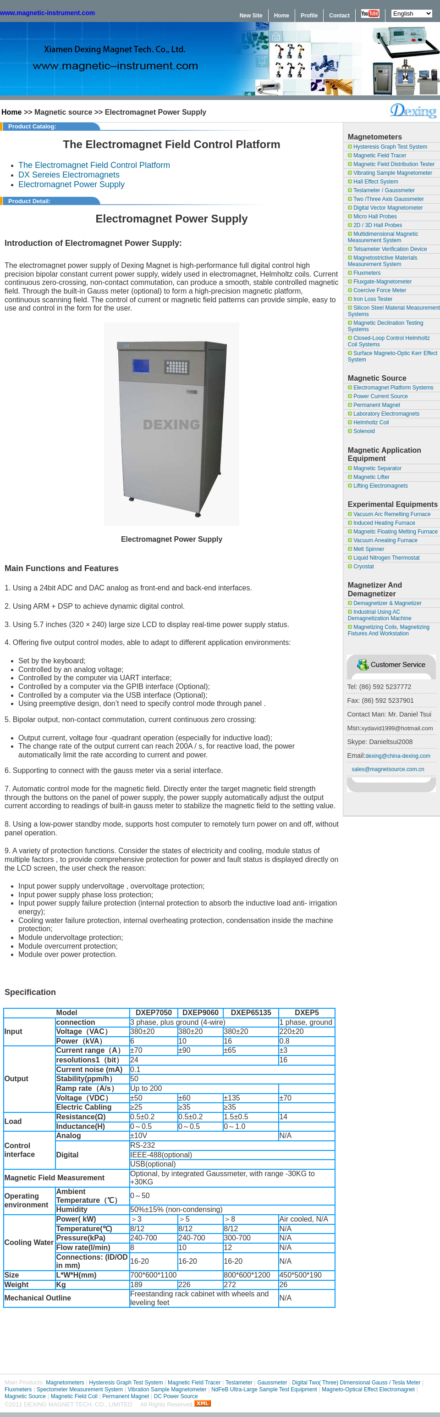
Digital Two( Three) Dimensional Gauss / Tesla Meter (356, 1382)
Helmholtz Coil (368, 422)
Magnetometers (65, 1382)
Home (281, 15)
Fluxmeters (364, 273)
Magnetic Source (25, 1396)
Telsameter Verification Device (387, 249)
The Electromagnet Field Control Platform (94, 165)
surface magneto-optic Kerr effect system (393, 356)
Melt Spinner (366, 549)
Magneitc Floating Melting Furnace (393, 531)
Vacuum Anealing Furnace (383, 540)
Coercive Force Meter (377, 290)
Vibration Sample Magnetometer (167, 1389)
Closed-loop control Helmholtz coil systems (389, 341)
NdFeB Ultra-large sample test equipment (264, 1389)
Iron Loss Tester (370, 299)
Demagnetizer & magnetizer (385, 603)
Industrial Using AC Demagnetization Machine (380, 615)
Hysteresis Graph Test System (388, 147)
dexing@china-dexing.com (397, 756)
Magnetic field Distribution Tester (391, 164)
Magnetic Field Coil (74, 1396)
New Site (251, 15)
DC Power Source (176, 1396)
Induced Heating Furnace (381, 523)
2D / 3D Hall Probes (375, 225)
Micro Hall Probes (372, 216)
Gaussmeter (272, 1382)
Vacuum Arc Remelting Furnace (389, 514)
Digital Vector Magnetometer (385, 208)
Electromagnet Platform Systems (391, 387)
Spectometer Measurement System (80, 1389)
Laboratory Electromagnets (383, 414)
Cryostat (361, 566)
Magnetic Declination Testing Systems (386, 326)
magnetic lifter (369, 477)
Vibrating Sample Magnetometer (390, 173)
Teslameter (239, 1382)
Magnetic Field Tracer (377, 155)
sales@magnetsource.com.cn (388, 769)
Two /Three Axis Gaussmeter (386, 199)
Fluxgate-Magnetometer (380, 281)
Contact (339, 15)
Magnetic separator (375, 468)
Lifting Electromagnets (378, 486)
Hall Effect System (373, 181)
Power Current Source (378, 396)
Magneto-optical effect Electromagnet (368, 1389)
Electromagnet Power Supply (71, 184)
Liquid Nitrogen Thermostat (384, 558)
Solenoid (361, 431)
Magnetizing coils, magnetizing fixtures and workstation (388, 630)
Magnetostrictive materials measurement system (383, 261)
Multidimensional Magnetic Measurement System (383, 237)
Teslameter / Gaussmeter (381, 190)
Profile (309, 15)
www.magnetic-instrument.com (47, 13)
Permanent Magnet (374, 405)
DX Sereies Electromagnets (69, 174)
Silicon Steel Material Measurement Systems (394, 311)
